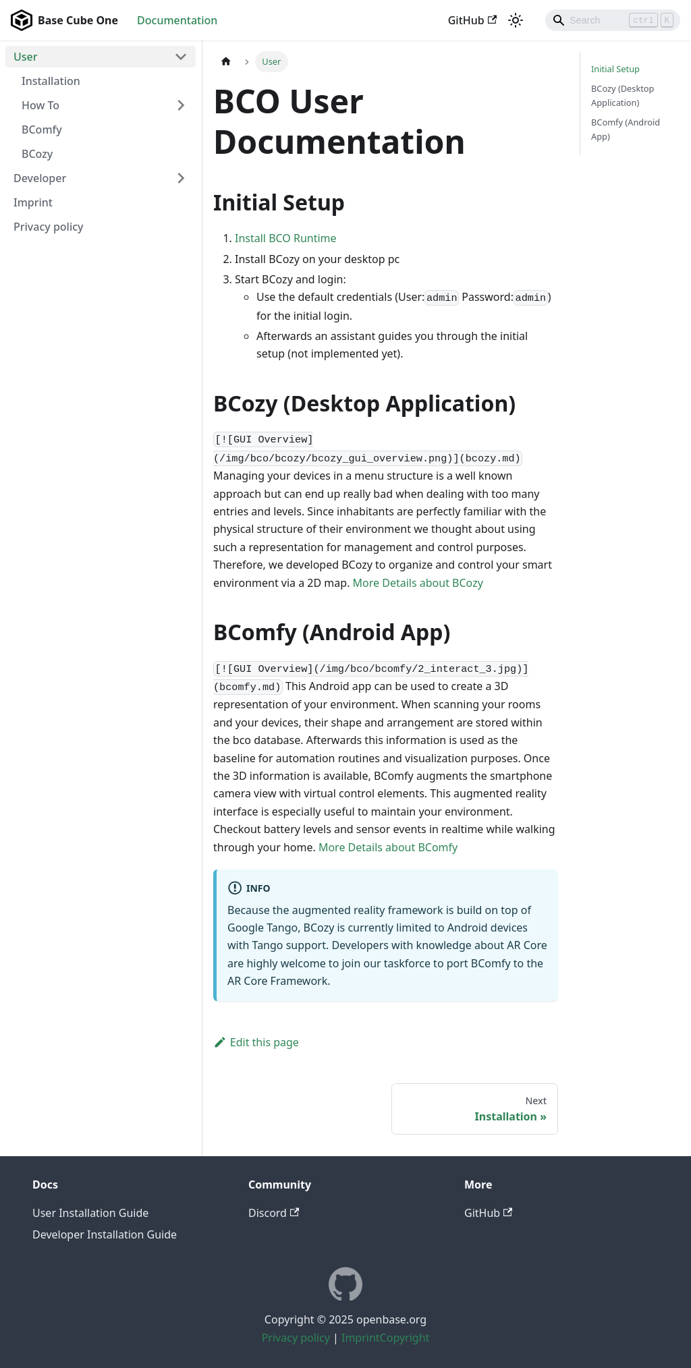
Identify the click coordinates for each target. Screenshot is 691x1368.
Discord (273, 1212)
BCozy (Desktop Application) (622, 95)
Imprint (33, 202)
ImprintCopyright (385, 1337)
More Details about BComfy (388, 847)
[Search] (612, 20)
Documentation (177, 20)
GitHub (472, 20)
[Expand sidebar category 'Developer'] (181, 178)
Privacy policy (48, 226)
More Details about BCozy (418, 582)
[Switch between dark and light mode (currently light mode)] (515, 20)
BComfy (42, 129)
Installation (51, 81)
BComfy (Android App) (625, 129)
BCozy (37, 153)
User (25, 56)
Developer (39, 178)
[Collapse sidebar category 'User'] (181, 56)
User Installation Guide (90, 1212)
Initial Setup (615, 69)
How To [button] (40, 105)
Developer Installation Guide (104, 1234)
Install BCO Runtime (286, 238)
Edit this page (256, 1042)
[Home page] (226, 61)
